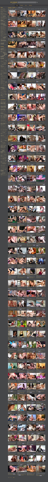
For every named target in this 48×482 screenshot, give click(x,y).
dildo (2, 65)
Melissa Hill (3, 146)
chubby (31, 30)
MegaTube (2, 28)
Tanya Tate (5, 170)
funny (1, 71)
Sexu (1, 35)
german (6, 71)
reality (6, 88)
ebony (10, 279)
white (1, 97)
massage (2, 80)
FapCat (4, 16)
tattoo (4, 94)
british (6, 57)
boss (20, 256)
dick (1, 65)
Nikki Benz (4, 152)
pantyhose (21, 40)
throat (3, 95)
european (2, 67)
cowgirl (6, 60)
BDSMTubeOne (3, 12)
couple (3, 60)
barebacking (23, 214)
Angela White (3, 106)
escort (21, 80)
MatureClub (2, 26)
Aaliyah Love (3, 100)
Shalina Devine (3, 165)
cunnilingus (24, 289)
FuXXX (18, 79)
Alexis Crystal (3, 102)
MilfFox (5, 28)
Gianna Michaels (3, 128)
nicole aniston (12, 205)
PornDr (2, 30)
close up (23, 474)
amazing (20, 60)
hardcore (5, 73)
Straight (17, 5)
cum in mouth (2, 62)
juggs (2, 77)
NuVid (1, 29)
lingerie (2, 79)
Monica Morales (3, 149)
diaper (22, 256)
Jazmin (1, 132)
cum (6, 61)
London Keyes (2, 143)
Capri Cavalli (2, 119)
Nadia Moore (2, 151)
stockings (2, 93)
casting (5, 58)
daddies (28, 215)
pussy (3, 88)
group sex (4, 72)
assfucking (4, 50)
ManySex (5, 25)
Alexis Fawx (3, 103)
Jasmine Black (5, 130)
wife (2, 97)
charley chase (23, 70)
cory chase (42, 464)
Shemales (30, 5)
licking (4, 78)
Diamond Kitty (4, 125)
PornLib (4, 32)
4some (10, 60)
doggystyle (2, 66)
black (1, 55)
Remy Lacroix (2, 157)
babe (1, 51)
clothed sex (37, 92)
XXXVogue (2, 44)
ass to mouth (41, 19)
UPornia (4, 39)
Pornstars (21, 5)
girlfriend (2, 72)
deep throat (4, 64)
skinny (1, 91)
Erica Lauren (3, 127)
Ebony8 (4, 15)
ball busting (22, 92)
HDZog (2, 21)
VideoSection (3, 40)
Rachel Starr (2, 156)
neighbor (30, 423)
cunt (4, 63)
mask (19, 351)
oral (3, 85)
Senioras (5, 34)
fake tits (6, 68)
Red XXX (5, 156)
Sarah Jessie (4, 161)
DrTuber (2, 15)
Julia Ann (2, 135)
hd (1, 74)
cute (1, 64)
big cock (5, 53)
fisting (34, 204)
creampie (2, 61)
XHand (37, 275)
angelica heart (10, 266)
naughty (1, 84)
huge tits (2, 75)
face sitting (2, 68)
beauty (1, 52)
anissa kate (10, 50)
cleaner (12, 225)
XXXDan (2, 43)
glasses (31, 195)
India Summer (5, 129)
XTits (3, 42)
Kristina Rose (3, 139)
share (34, 40)
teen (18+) (12, 174)
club (11, 339)
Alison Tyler (4, 104)
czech (42, 39)
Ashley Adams (2, 111)
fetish (41, 29)
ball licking (12, 184)
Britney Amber (3, 117)
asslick (11, 194)
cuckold (5, 61)
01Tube (37, 17)
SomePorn (2, 36)
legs (13, 391)
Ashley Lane (3, 112)
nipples (3, 84)
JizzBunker (3, 23)
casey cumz (25, 134)
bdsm (5, 51)
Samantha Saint (3, 160)
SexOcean (28, 27)
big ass (4, 52)
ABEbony (5, 9)
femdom (22, 319)
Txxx (4, 38)
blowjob (2, 56)
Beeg (1, 13)
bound (18, 454)
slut (3, 91)
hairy (6, 72)
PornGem (4, 30)
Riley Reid (4, 158)
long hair (4, 79)
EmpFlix (2, 16)
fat (29, 372)
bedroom (16, 361)
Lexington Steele (3, 142)
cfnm (39, 309)
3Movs (4, 8)
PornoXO (2, 33)
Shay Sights (3, 166)
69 (39, 277)
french (41, 112)
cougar (1, 60)
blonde (3, 55)
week (21, 7)
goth (22, 225)
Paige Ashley (5, 154)
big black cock (39, 194)
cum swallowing (19, 289)
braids (12, 19)
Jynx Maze (5, 135)
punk (23, 225)
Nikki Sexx (2, 153)
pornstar (2, 87)
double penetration (21, 29)
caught (29, 19)
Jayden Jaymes (4, 131)
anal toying (21, 413)
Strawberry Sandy (4, 168)
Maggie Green (3, 144)
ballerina (15, 371)
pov (4, 87)
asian (3, 49)
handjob (2, 73)
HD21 (4, 19)
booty (1, 57)
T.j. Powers (3, 170)
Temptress (2, 171)
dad (8, 9)
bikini (27, 81)
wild (4, 97)
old (2, 85)
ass (5, 49)
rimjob (5, 89)
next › (14, 477)
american (29, 183)
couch (37, 123)
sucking (2, 94)
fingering (2, 70)
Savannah (4, 163)
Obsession (2, 154)
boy (24, 194)
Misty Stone (4, 148)
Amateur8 (5, 11)
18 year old (39, 164)
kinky (4, 77)
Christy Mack (2, 122)
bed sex (38, 39)
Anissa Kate (3, 109)
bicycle (31, 92)
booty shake (3, 57)
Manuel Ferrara (3, 145)
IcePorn (18, 121)
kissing (6, 77)
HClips (2, 19)
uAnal (6, 38)
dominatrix (38, 144)
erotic (24, 50)
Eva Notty (6, 127)
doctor (44, 464)
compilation (41, 184)
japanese (5, 76)
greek (20, 403)
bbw (3, 51)
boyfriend (15, 154)
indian (6, 75)
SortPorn (5, 36)
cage (44, 413)
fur (29, 361)
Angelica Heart (2, 107)
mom (1, 83)
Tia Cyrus (5, 171)
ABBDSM (2, 9)
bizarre (29, 204)
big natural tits (2, 54)
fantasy (1, 69)
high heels (3, 74)
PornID (4, 31)
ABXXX (2, 11)
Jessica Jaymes (5, 133)
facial (4, 68)
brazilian (10, 39)
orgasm (6, 85)
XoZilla (1, 42)
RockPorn (2, 34)
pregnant (32, 40)
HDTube (5, 20)
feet (25, 256)
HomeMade (2, 22)
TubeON (2, 38)
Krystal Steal (2, 140)
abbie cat (10, 423)
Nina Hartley (4, 153)
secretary (15, 9)
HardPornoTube (3, 18)
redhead (2, 89)
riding (4, 89)
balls (20, 19)
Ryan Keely (4, 159)
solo (1, 92)
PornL (2, 32)
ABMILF (4, 10)
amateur (2, 48)
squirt (5, 92)
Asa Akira (4, 110)
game (31, 215)
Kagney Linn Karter (3, 136)
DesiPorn (5, 14)
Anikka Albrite (4, 108)
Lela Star (4, 141)
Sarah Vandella (3, 162)
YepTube (5, 44)
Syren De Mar (3, 169)
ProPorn (5, 33)
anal (1, 49)
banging (30, 351)
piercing (1, 86)
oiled (1, 85)
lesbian (2, 78)
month (19, 7)
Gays (26, 5)
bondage (5, 56)
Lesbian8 (4, 24)
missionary (13, 474)
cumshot (31, 19)
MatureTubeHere (3, 27)
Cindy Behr (5, 122)
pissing (3, 86)
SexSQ (18, 110)
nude (5, 84)
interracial (2, 76)
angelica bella (20, 214)
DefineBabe (2, 14)
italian (18, 351)
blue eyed (11, 309)
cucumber (25, 464)
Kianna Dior (3, 138)
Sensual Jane (4, 164)
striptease (5, 93)
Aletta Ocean (4, 101)
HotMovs (5, 22)
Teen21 (1, 37)
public (1, 88)
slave (10, 174)
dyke (30, 204)
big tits (5, 54)
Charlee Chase (2, 121)
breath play (42, 413)
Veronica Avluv (3, 174)
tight (5, 95)
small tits (5, 91)
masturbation (21, 351)
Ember (4, 126)
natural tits (3, 83)
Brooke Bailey (5, 118)
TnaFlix (4, 37)
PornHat (2, 31)
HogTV (4, 21)
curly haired (9, 112)
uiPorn (1, 39)
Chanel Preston (3, 120)
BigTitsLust (4, 13)
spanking (3, 92)
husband (4, 75)
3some (4, 47)
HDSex (2, 20)
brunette (2, 58)
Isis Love (2, 130)
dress (14, 412)
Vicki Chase (4, 175)
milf (6, 82)
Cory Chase (3, 123)
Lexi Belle (6, 141)
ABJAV (1, 10)
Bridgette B (5, 116)
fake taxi (12, 9)
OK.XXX (4, 29)
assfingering (9, 351)
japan (10, 9)
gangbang (3, 71)
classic (12, 82)
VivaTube (4, 41)
